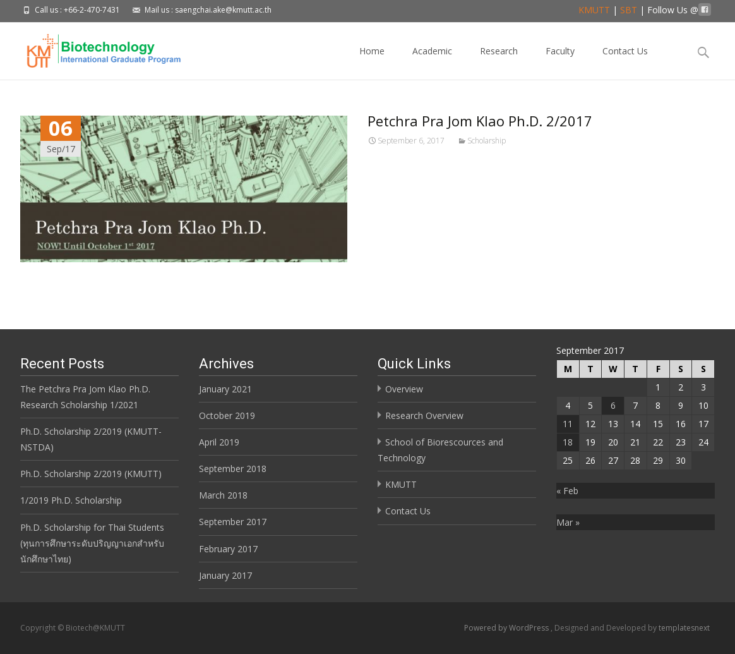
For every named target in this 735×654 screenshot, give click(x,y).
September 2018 (232, 469)
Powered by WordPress (507, 627)
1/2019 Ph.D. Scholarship (71, 500)
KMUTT (594, 10)
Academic (432, 62)
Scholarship (486, 140)
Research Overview (424, 415)
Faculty (560, 62)
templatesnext (684, 627)
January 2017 (225, 575)
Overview (404, 389)
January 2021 (225, 389)
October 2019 (227, 415)
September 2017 (232, 522)
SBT (628, 10)
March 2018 (223, 495)
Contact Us (625, 62)
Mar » (568, 522)
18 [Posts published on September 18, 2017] (568, 442)
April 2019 (219, 442)
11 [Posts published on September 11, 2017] (568, 424)
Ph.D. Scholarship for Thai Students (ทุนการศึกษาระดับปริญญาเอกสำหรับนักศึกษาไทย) (92, 543)
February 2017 (228, 549)
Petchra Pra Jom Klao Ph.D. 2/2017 (480, 120)
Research (499, 62)
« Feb (567, 491)
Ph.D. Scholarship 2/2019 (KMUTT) (91, 474)
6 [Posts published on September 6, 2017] (613, 405)
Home (372, 62)
